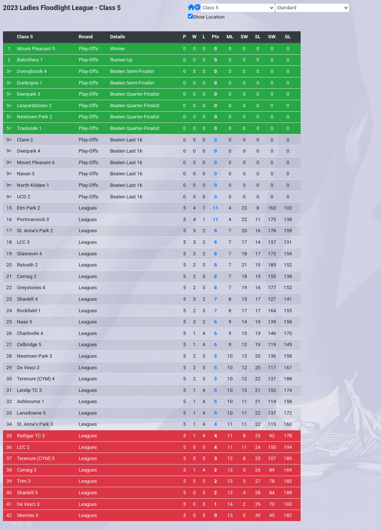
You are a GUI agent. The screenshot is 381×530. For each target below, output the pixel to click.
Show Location (209, 17)
